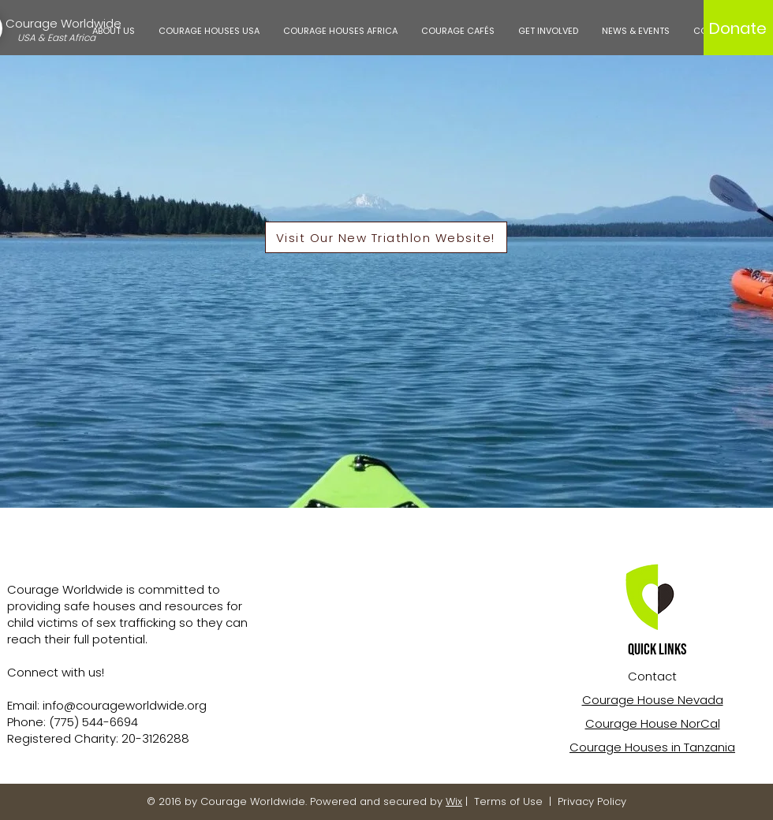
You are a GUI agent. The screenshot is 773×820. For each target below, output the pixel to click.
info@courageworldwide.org (125, 705)
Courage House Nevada (652, 699)
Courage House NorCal (652, 723)
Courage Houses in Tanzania (652, 747)
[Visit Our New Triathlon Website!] (386, 237)
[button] (113, 31)
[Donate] (738, 28)
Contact (652, 676)
